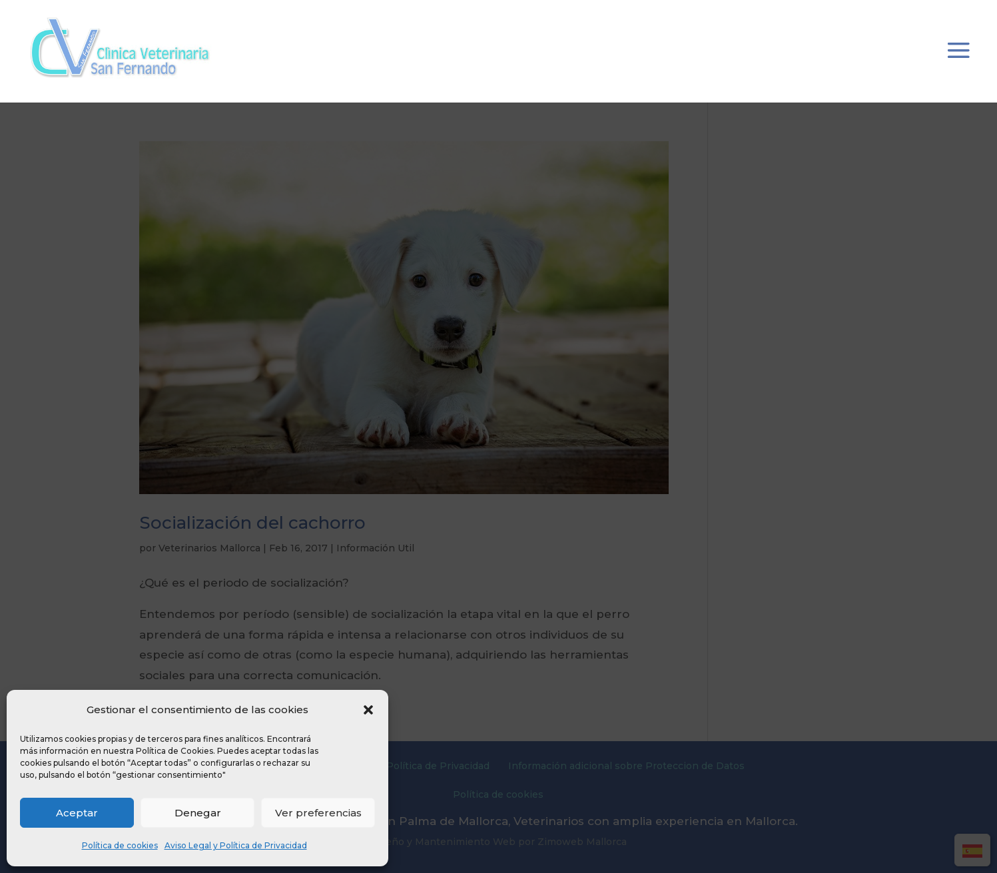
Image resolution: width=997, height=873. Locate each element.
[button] (368, 710)
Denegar (197, 812)
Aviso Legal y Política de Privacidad (236, 845)
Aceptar (77, 812)
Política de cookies (120, 845)
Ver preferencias (318, 812)
